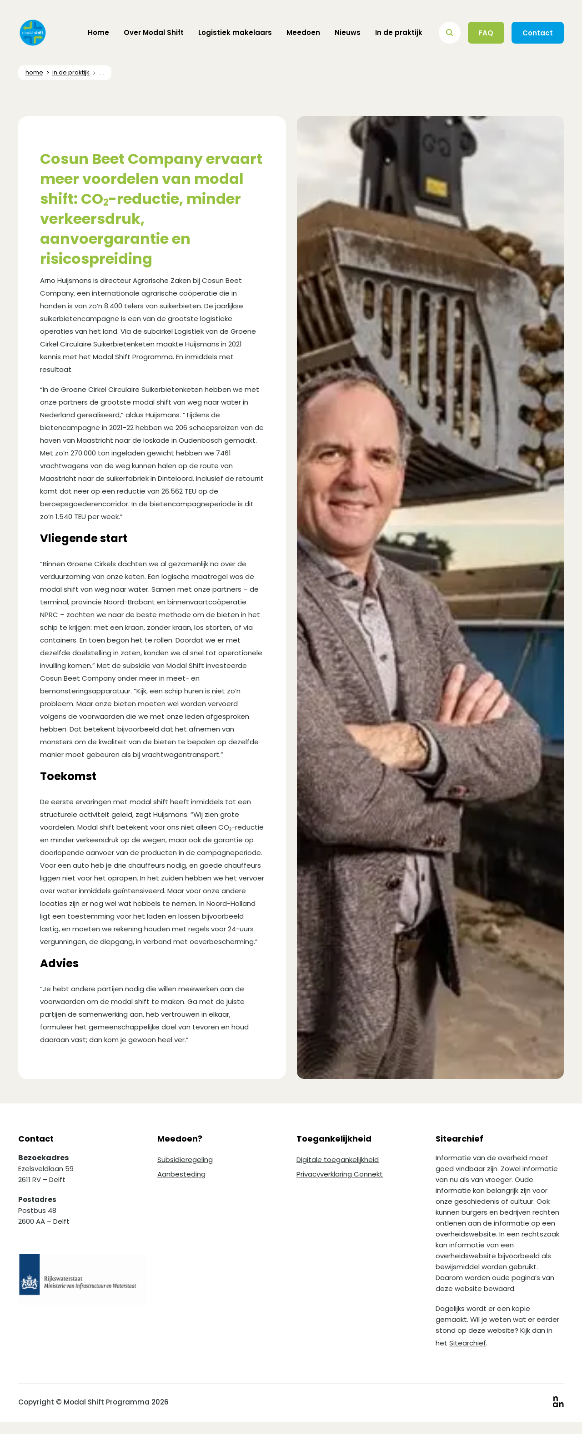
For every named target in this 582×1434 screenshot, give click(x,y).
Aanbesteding (181, 1174)
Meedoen (303, 32)
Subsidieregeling (185, 1159)
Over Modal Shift (154, 32)
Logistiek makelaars (235, 32)
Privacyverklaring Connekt (339, 1174)
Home (98, 32)
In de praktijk (398, 32)
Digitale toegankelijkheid (337, 1159)
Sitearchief (467, 1343)
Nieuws (348, 32)
